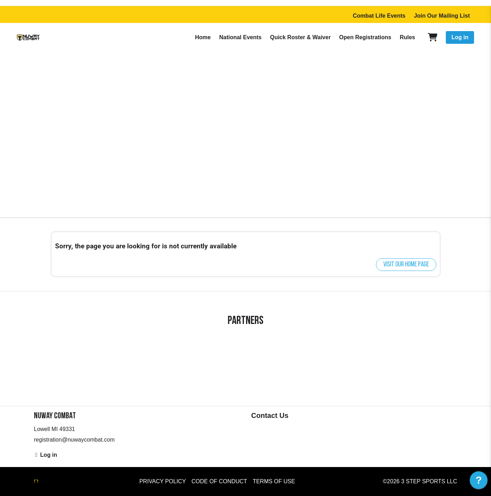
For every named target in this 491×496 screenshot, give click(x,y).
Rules (407, 37)
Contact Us (270, 415)
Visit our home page (406, 264)
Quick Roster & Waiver (300, 37)
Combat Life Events (379, 16)
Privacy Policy (162, 481)
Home (202, 37)
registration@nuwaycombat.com (74, 440)
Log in (459, 37)
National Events (240, 37)
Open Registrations (365, 37)
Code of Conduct (219, 481)
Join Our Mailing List (442, 16)
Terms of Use (274, 481)
